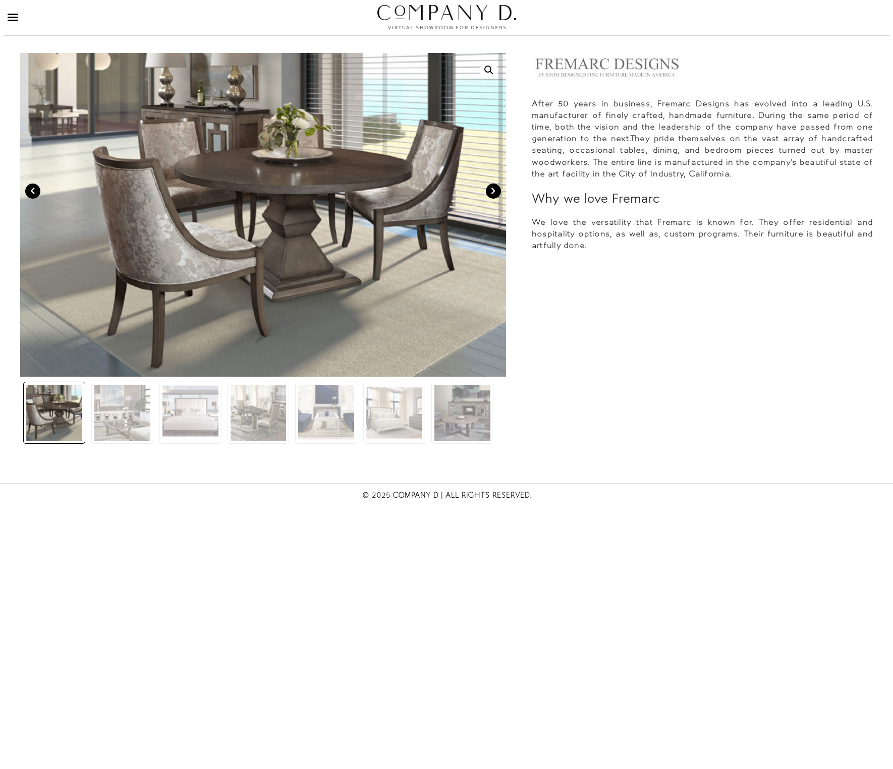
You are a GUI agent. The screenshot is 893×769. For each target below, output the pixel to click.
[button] (489, 70)
